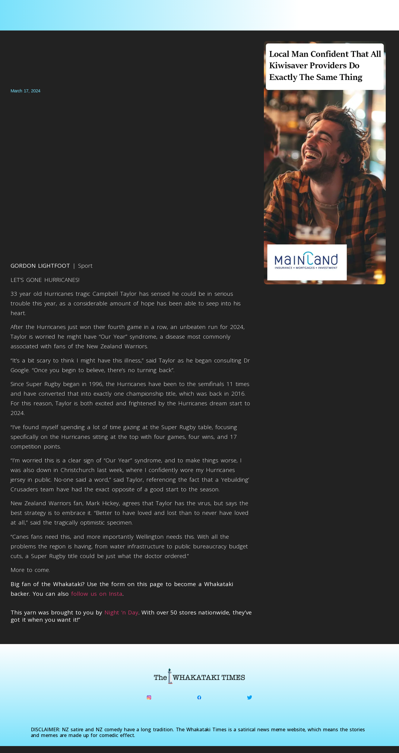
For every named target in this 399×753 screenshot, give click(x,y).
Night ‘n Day (121, 612)
